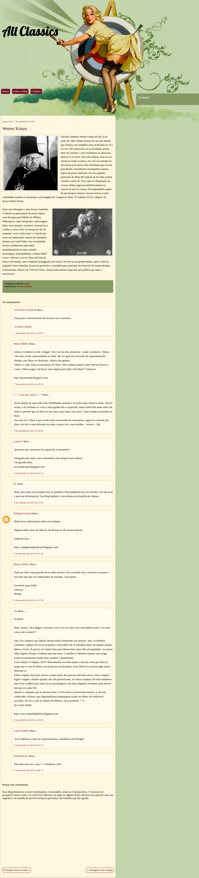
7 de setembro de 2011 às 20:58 (28, 384)
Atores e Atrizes (24, 286)
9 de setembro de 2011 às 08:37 (28, 770)
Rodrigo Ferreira (23, 513)
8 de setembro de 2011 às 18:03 (28, 720)
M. (15, 483)
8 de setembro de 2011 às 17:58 (28, 600)
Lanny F (18, 441)
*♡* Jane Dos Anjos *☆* (28, 394)
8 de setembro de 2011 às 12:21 (28, 473)
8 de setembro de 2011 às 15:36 (28, 553)
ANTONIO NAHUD (25, 309)
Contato (36, 91)
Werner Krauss (14, 128)
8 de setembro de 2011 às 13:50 (28, 502)
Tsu (15, 611)
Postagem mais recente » (16, 870)
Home (5, 91)
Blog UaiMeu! (21, 564)
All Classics (30, 31)
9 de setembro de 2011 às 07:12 (28, 745)
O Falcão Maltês (23, 326)
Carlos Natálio (21, 730)
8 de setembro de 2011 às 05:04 (28, 430)
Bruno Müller (21, 343)
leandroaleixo (21, 756)
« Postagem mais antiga (99, 870)
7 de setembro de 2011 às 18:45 (28, 333)
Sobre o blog (20, 91)
